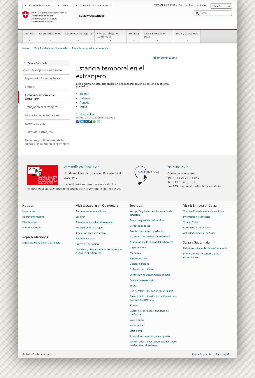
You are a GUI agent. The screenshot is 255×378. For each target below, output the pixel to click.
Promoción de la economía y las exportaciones (201, 255)
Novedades (28, 211)
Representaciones (50, 37)
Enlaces (134, 305)
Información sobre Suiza (197, 227)
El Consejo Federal (39, 5)
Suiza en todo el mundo (94, 5)
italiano (84, 98)
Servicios (134, 37)
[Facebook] (78, 121)
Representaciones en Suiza (91, 211)
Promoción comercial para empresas (150, 336)
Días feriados (29, 222)
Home (25, 48)
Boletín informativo (33, 216)
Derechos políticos (140, 225)
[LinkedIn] (86, 121)
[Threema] (90, 121)
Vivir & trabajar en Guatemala (110, 37)
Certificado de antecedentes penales (150, 274)
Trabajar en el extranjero (90, 227)
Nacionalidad (137, 325)
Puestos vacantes (31, 227)
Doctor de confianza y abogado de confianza (149, 313)
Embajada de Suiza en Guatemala (41, 243)
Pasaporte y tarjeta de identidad (147, 220)
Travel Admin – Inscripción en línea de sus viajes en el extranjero (153, 298)
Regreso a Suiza (85, 238)
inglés (83, 106)
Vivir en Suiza (190, 222)
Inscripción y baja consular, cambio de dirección (151, 213)
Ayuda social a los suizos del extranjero (151, 242)
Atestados (135, 253)
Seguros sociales (139, 258)
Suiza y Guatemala (187, 37)
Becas (133, 285)
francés (84, 102)
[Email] (98, 121)
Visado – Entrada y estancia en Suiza (203, 211)
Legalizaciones (138, 247)
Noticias (30, 37)
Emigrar (80, 216)
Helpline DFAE (178, 166)
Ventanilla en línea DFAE (81, 166)
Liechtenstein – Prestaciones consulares (151, 291)
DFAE (65, 5)
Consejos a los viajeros (78, 37)
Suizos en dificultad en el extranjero (150, 236)
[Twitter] (82, 121)
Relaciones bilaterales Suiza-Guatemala (205, 248)
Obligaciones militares (142, 269)
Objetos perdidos (139, 264)
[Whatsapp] (95, 121)
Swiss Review (137, 320)
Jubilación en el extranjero (91, 233)
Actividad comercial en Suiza (199, 233)
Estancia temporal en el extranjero (95, 222)
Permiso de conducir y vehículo (147, 231)
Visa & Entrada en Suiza (157, 37)
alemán (84, 93)
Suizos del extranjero (88, 244)
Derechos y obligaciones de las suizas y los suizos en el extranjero (99, 251)
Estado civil (136, 331)
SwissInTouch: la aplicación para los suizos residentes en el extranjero (153, 343)
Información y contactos (196, 216)
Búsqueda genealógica (142, 280)
